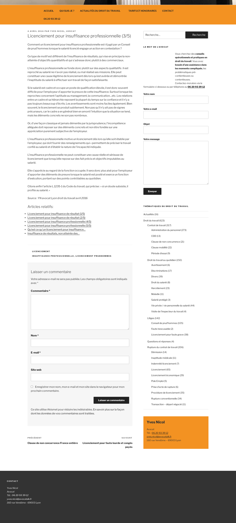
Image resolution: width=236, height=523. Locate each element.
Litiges (150, 318)
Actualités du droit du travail (102, 10)
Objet (175, 128)
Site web (36, 369)
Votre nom (175, 98)
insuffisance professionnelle (53, 256)
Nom (35, 335)
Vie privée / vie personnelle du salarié (170, 305)
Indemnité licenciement (163, 363)
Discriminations (159, 270)
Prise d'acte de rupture (163, 386)
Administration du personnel (166, 230)
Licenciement (41, 251)
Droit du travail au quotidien (161, 260)
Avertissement (159, 265)
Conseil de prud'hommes (164, 323)
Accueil (49, 10)
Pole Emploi (157, 381)
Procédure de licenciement (165, 392)
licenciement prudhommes (94, 256)
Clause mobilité (159, 247)
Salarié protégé (159, 299)
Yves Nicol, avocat (63, 31)
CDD (153, 236)
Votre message (175, 161)
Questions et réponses (159, 341)
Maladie (155, 294)
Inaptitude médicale (161, 357)
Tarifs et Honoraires (142, 10)
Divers (154, 276)
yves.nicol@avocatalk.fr (159, 436)
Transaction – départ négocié (166, 404)
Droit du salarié (159, 282)
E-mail (36, 352)
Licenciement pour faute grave (167, 334)
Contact (168, 10)
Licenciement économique (165, 375)
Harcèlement (158, 288)
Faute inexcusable (160, 328)
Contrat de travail (156, 225)
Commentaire (40, 290)
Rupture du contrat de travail (162, 347)
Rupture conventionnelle (164, 398)
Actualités (148, 214)
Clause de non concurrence (165, 241)
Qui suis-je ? (66, 10)
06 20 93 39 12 (52, 18)
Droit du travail (151, 220)
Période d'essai (159, 253)
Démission (156, 352)
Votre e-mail (175, 113)
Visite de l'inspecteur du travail (167, 311)
